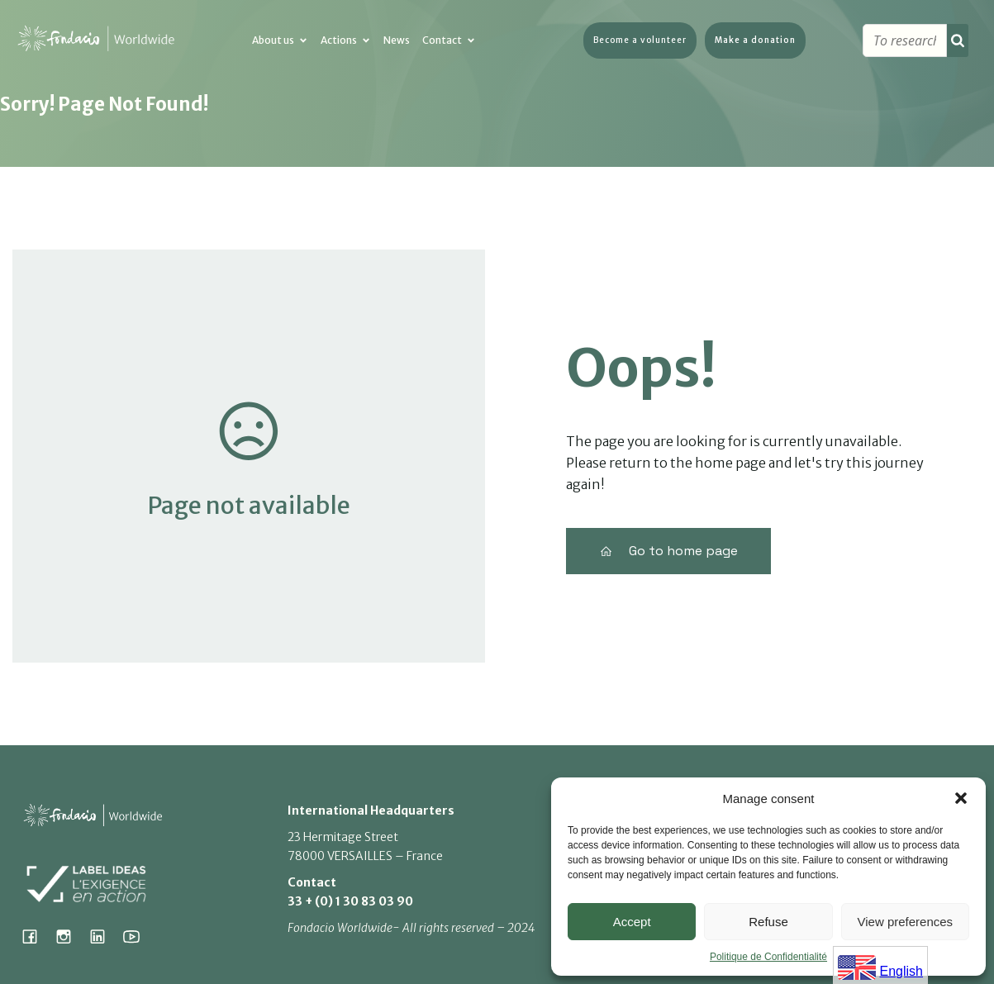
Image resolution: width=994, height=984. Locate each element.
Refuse (768, 922)
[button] (961, 798)
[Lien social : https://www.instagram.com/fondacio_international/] (70, 936)
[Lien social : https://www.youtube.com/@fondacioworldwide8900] (138, 936)
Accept (632, 922)
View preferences (906, 922)
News (396, 41)
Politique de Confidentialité (768, 957)
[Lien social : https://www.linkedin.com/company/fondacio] (104, 936)
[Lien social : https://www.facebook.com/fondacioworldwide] (36, 936)
